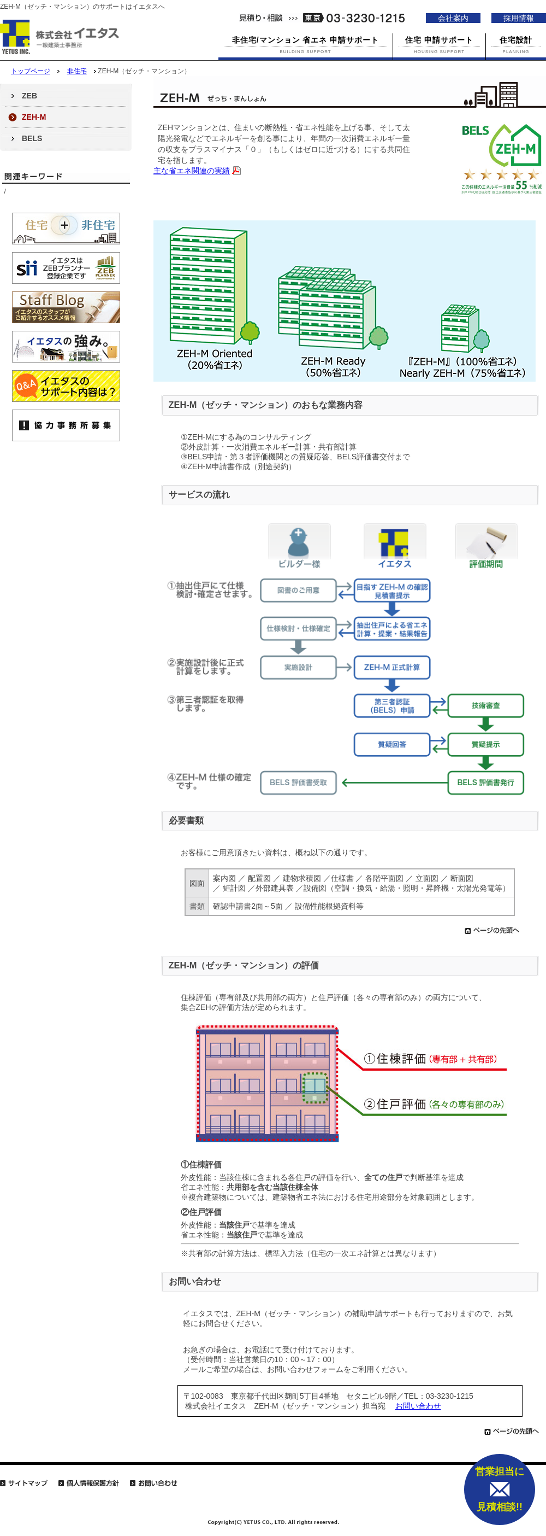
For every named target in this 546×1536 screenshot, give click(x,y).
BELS (32, 138)
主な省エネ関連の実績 (191, 170)
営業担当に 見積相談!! (499, 1489)
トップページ (30, 71)
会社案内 (453, 18)
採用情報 (518, 18)
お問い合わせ (418, 1405)
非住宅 (77, 71)
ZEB (29, 95)
